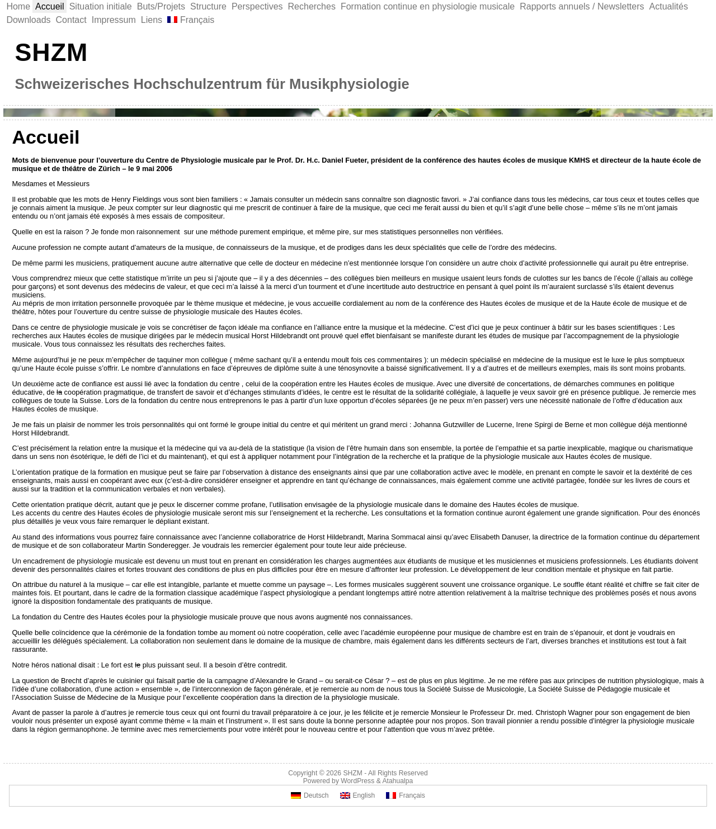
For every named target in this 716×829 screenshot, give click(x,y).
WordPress (357, 781)
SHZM (51, 52)
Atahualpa (397, 781)
